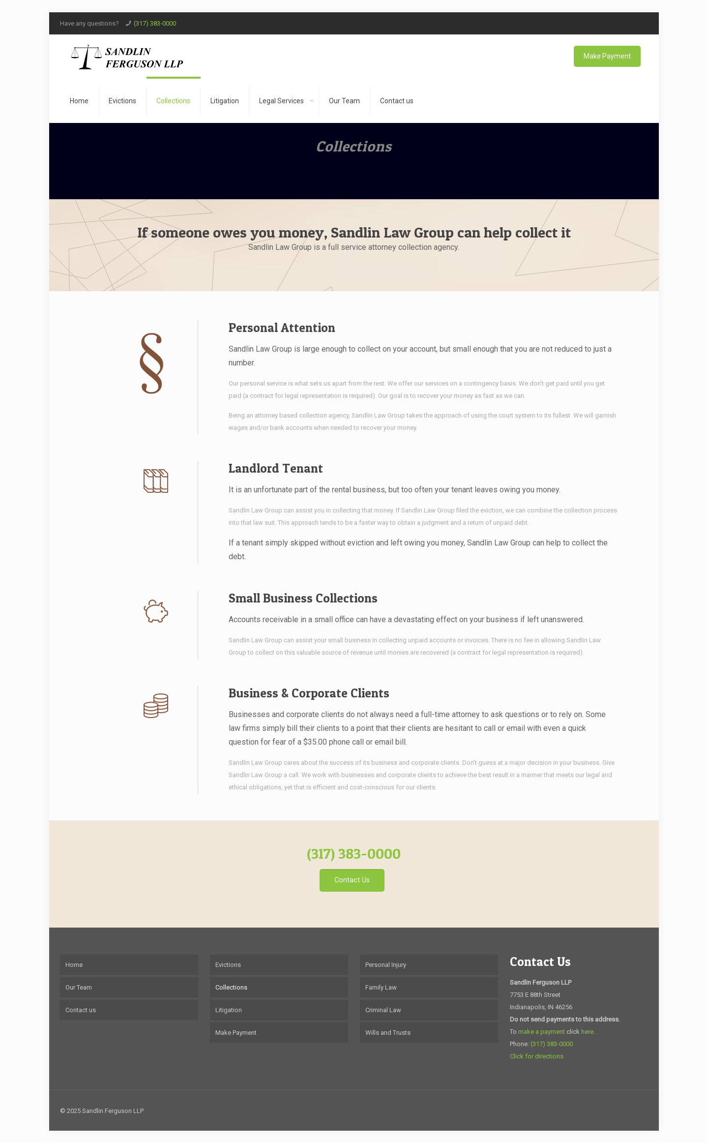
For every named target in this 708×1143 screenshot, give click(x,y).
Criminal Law (383, 1010)
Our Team (78, 987)
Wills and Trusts (388, 1032)
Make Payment (607, 56)
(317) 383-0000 (155, 23)
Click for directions (536, 1056)
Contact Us (540, 961)
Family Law (381, 987)
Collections (231, 987)
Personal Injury (385, 964)
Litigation (228, 1010)
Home (74, 964)
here (587, 1031)
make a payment (541, 1031)
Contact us (80, 1010)
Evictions (228, 964)
